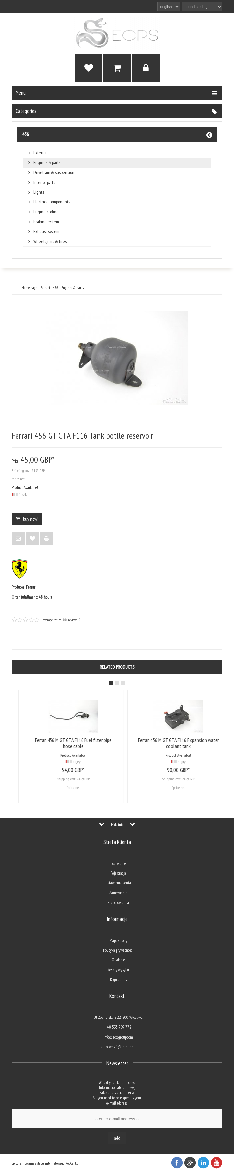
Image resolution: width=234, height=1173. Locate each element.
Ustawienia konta (118, 883)
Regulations (118, 979)
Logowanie (118, 863)
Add (117, 1138)
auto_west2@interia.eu (118, 1047)
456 (25, 134)
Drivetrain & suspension (53, 172)
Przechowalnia (118, 902)
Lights (38, 192)
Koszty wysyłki (118, 970)
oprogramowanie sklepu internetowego (38, 1163)
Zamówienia (118, 893)
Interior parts (44, 182)
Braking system (46, 221)
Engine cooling (46, 212)
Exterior (40, 152)
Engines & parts (46, 162)
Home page (29, 287)
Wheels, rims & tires (50, 241)
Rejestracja (118, 873)
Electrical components (51, 202)
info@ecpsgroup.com (118, 1037)
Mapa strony (118, 940)
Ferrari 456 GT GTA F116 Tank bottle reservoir (51, 743)
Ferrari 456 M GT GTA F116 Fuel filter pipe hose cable (156, 743)
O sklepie (118, 960)
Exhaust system (46, 231)
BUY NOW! (27, 519)
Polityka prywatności (118, 950)
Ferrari (45, 287)
